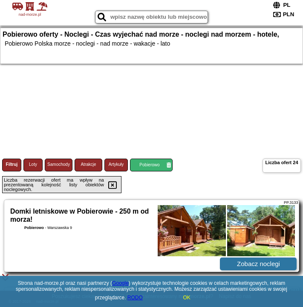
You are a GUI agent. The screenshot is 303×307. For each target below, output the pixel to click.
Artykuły (116, 164)
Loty (33, 164)
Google (120, 283)
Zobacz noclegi (258, 263)
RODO (135, 298)
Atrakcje (88, 164)
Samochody (58, 164)
